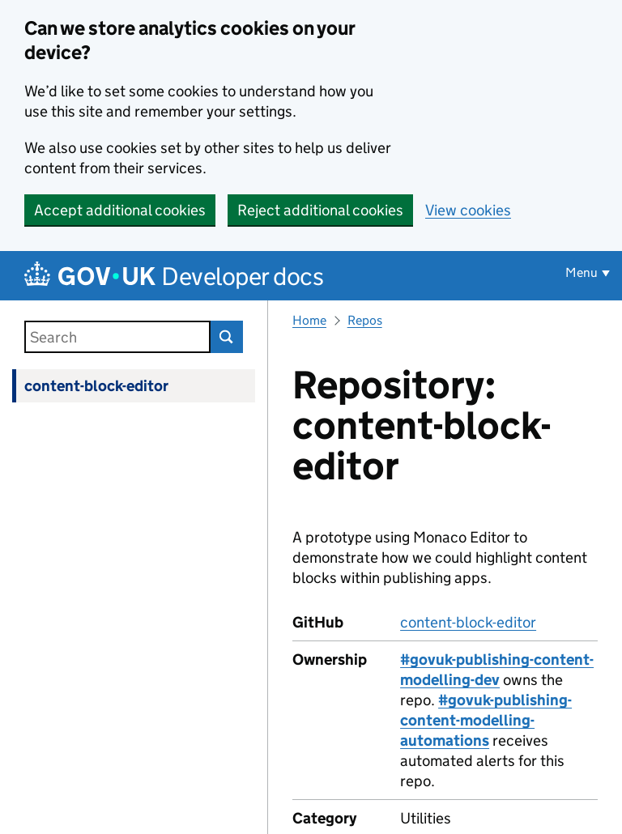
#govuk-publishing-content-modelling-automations (486, 720)
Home (309, 320)
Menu (581, 272)
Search (227, 337)
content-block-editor (96, 386)
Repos (364, 320)
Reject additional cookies (320, 210)
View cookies (468, 210)
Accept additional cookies (120, 210)
